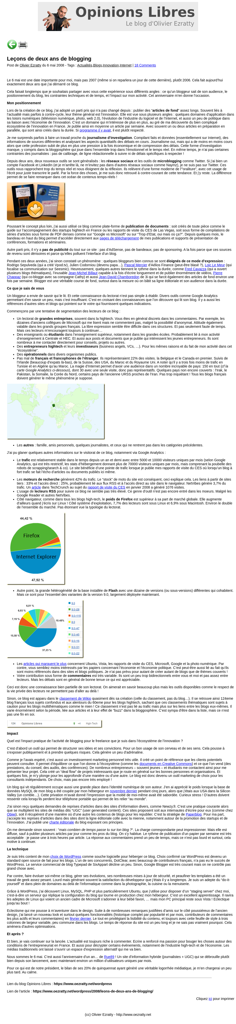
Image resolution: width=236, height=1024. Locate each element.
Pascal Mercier (135, 265)
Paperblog (194, 814)
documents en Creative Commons (165, 764)
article (36, 487)
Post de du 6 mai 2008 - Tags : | (70, 65)
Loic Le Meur (215, 265)
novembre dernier (123, 791)
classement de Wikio (75, 698)
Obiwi (11, 814)
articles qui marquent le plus (44, 664)
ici (210, 999)
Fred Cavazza (195, 269)
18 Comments (145, 65)
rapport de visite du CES (106, 487)
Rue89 (109, 957)
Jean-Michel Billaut (83, 273)
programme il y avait (95, 130)
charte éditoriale (61, 822)
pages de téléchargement (119, 238)
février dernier (80, 919)
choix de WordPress (65, 857)
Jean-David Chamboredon (119, 277)
